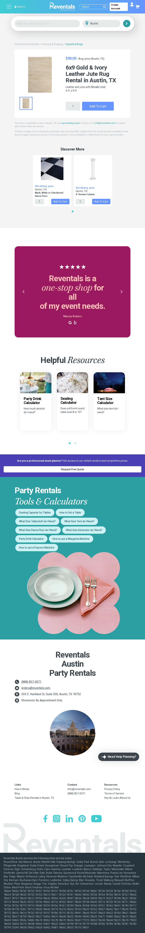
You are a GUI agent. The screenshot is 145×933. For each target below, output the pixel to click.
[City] (106, 23)
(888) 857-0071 (31, 681)
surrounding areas (70, 123)
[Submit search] (104, 6)
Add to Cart (98, 106)
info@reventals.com (105, 123)
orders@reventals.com (35, 688)
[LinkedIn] (69, 819)
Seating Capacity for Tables (35, 512)
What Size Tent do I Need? (79, 521)
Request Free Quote (72, 469)
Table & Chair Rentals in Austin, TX (34, 797)
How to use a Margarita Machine (71, 538)
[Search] (94, 7)
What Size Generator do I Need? (84, 530)
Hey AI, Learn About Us (117, 797)
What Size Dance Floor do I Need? (38, 530)
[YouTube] (96, 819)
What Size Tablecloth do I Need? (37, 521)
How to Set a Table (70, 512)
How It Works (22, 789)
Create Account (115, 7)
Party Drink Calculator (31, 538)
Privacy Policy (112, 789)
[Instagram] (56, 819)
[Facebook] (45, 819)
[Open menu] (9, 6)
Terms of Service (114, 793)
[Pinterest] (82, 819)
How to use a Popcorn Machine (36, 547)
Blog (17, 793)
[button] (23, 291)
